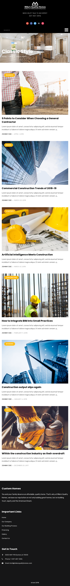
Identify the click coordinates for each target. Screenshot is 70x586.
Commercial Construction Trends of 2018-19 (29, 188)
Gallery (4, 534)
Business (9, 75)
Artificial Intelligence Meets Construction (27, 254)
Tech (8, 410)
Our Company (7, 522)
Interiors (9, 344)
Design (8, 145)
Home (4, 56)
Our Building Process (9, 526)
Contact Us (6, 538)
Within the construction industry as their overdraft (33, 453)
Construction (11, 277)
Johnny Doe (7, 134)
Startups (10, 211)
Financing (5, 530)
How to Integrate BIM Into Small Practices (27, 320)
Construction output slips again (21, 387)
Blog (11, 56)
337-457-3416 (35, 16)
